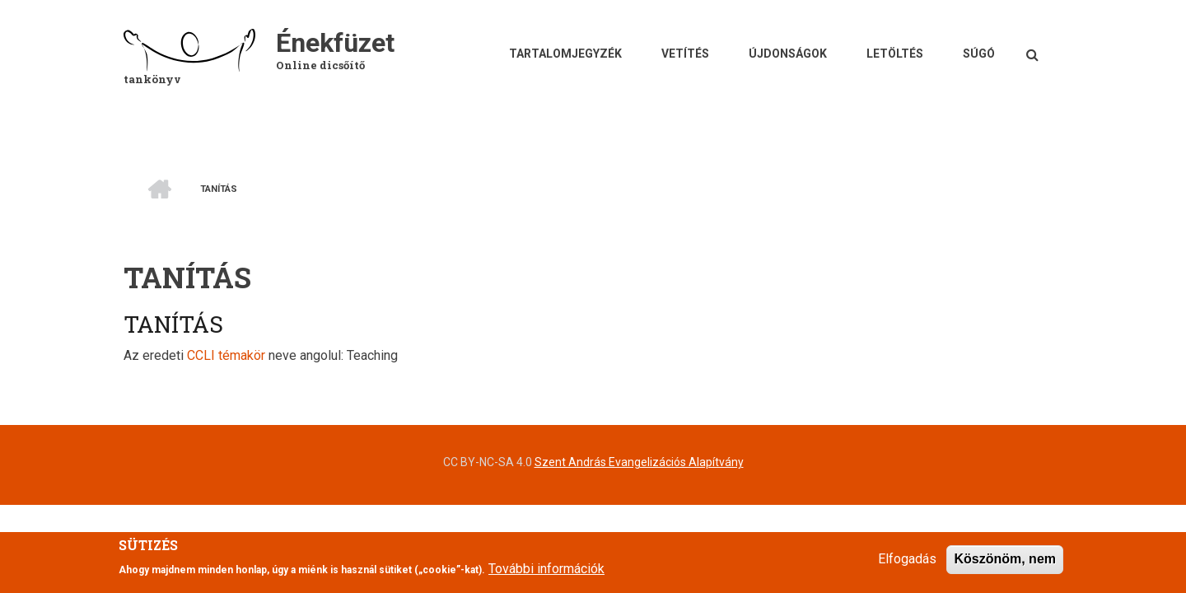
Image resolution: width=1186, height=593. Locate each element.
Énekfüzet (335, 42)
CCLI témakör (226, 355)
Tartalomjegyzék (565, 53)
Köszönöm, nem (1005, 565)
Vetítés (685, 53)
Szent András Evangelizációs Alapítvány (639, 462)
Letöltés (894, 53)
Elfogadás (907, 565)
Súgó (979, 53)
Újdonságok (788, 53)
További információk (546, 574)
